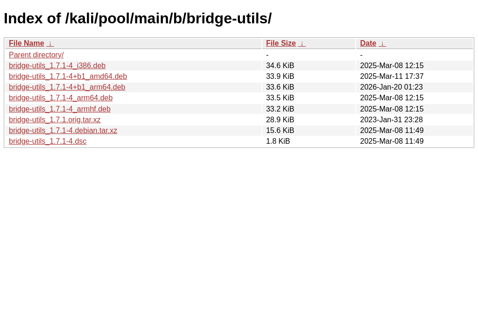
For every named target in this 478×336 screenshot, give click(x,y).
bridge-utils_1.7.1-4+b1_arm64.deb (67, 87)
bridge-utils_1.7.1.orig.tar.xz (55, 120)
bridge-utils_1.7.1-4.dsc (47, 141)
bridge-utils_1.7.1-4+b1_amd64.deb (68, 76)
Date (368, 43)
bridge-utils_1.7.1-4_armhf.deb (60, 109)
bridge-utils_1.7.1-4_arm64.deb (60, 98)
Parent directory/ (36, 55)
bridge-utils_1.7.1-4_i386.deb (57, 66)
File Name (26, 43)
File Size (281, 43)
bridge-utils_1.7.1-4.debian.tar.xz (63, 130)
